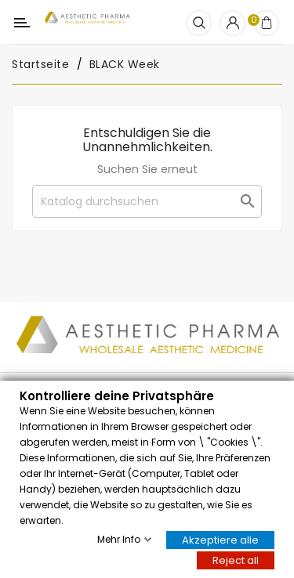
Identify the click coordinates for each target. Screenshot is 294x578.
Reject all (235, 559)
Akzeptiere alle (220, 539)
